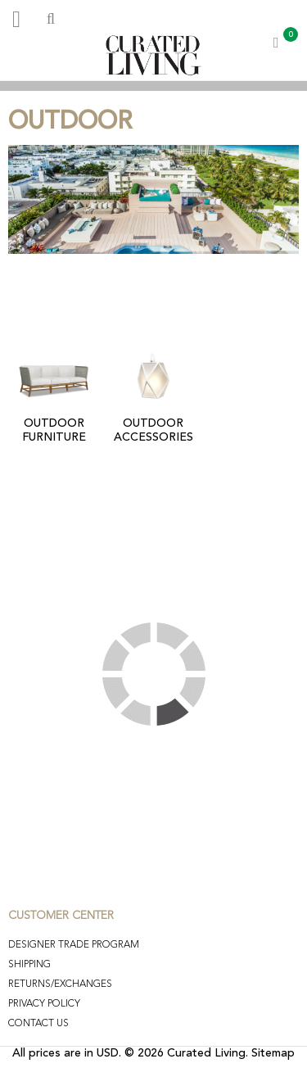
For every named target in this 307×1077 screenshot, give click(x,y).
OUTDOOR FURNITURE (54, 430)
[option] (153, 85)
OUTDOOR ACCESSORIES (153, 430)
